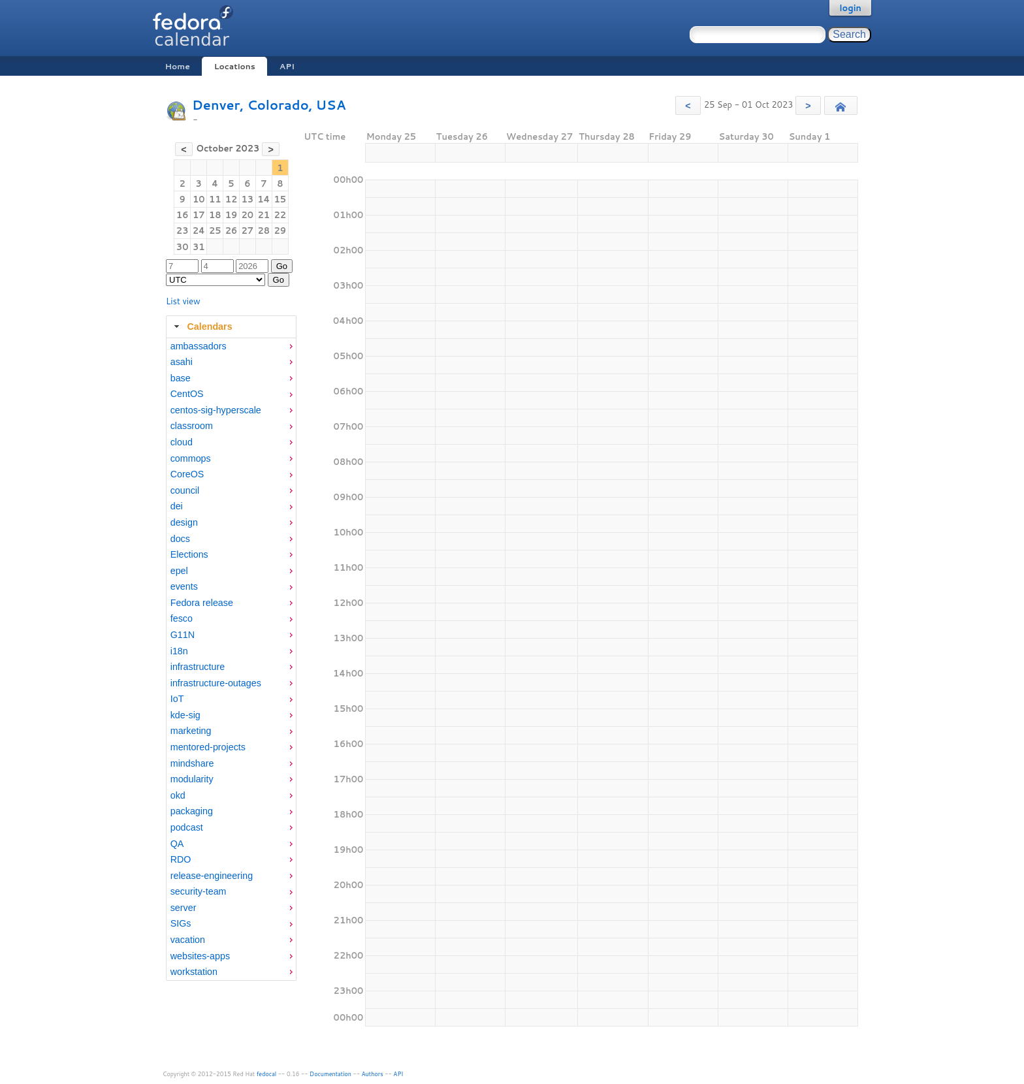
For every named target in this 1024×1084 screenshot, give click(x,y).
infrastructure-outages (215, 683)
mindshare (192, 763)
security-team (198, 891)
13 (247, 199)
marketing (191, 730)
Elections (189, 554)
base (180, 378)
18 (215, 215)
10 (199, 199)
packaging (191, 811)
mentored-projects (208, 747)
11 (215, 199)
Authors (372, 1074)
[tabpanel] (231, 659)
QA (177, 843)
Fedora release (201, 603)
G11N (182, 635)
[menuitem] (231, 346)
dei (176, 506)
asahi (181, 362)
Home (177, 66)
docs (180, 539)
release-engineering (211, 875)
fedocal (267, 1074)
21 (264, 215)
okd (177, 795)
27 (247, 230)
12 (231, 199)
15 (280, 199)
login (850, 8)
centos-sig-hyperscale (215, 410)
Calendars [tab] (201, 326)
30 (182, 247)
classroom (191, 426)
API (287, 66)
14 (263, 199)
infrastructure (197, 667)
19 (231, 215)
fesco (181, 618)
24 (199, 230)
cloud (181, 442)
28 (264, 230)
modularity (192, 779)
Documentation (330, 1074)
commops (190, 458)
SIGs (180, 923)
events (184, 586)
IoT (177, 698)
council (185, 490)
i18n (179, 651)
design (184, 522)
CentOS (187, 394)
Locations (234, 66)
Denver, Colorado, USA (268, 105)
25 (215, 230)
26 (231, 230)
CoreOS (187, 474)
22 (280, 215)
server (183, 907)
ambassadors (198, 346)
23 (182, 230)
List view (183, 301)
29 (280, 230)
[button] (688, 105)
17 (199, 215)
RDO (180, 859)
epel (179, 571)
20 (247, 215)
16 (182, 215)
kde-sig (185, 715)
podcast (186, 827)
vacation (187, 939)
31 (199, 247)
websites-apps (200, 956)
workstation (193, 971)
